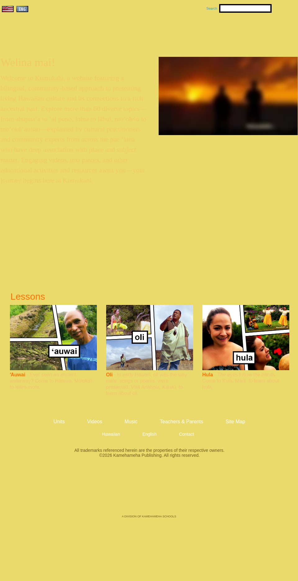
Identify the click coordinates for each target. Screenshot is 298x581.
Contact (186, 434)
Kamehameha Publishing (149, 490)
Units (140, 31)
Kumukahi (53, 39)
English (149, 434)
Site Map (235, 421)
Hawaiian (111, 434)
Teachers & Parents (259, 31)
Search (211, 8)
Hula (207, 374)
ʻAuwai (17, 374)
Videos (208, 31)
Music (179, 31)
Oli (109, 374)
